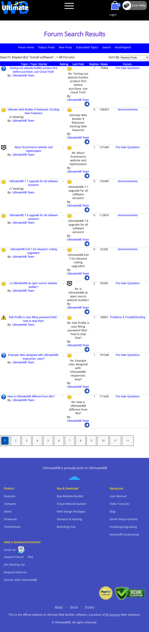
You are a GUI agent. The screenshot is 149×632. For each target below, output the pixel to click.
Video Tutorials (119, 504)
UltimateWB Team (23, 75)
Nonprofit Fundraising (124, 534)
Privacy (89, 607)
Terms (74, 607)
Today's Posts (46, 47)
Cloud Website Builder (71, 504)
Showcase (10, 519)
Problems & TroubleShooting (127, 317)
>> (127, 440)
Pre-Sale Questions (128, 68)
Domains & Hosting (69, 519)
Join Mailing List (14, 564)
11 (115, 440)
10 (103, 440)
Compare (10, 504)
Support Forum (14, 557)
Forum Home (26, 47)
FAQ (30, 557)
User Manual (118, 496)
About (59, 607)
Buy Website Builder (70, 496)
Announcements (128, 109)
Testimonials (12, 527)
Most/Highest (123, 47)
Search (106, 47)
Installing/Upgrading (123, 527)
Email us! (10, 550)
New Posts (65, 47)
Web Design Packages (71, 511)
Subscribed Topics (87, 47)
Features (9, 496)
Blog (112, 511)
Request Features (15, 572)
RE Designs (113, 614)
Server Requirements (124, 519)
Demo (8, 511)
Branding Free (66, 527)
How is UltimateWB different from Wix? (31, 396)
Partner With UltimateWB (20, 580)
